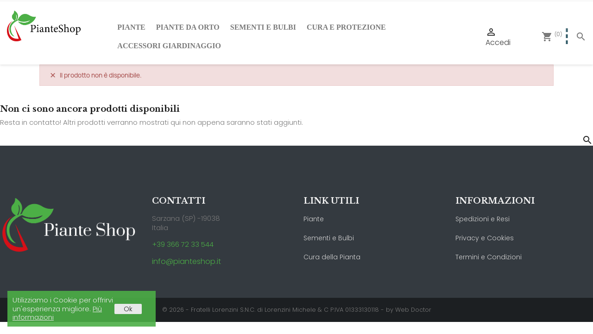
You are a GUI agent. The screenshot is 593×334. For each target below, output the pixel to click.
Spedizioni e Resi (482, 219)
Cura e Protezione (346, 27)
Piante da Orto (188, 27)
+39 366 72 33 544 (183, 244)
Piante (131, 27)
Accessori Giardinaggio (169, 46)
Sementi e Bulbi (263, 27)
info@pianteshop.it (186, 261)
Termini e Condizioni (488, 257)
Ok (128, 309)
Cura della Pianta (331, 257)
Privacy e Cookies (484, 238)
